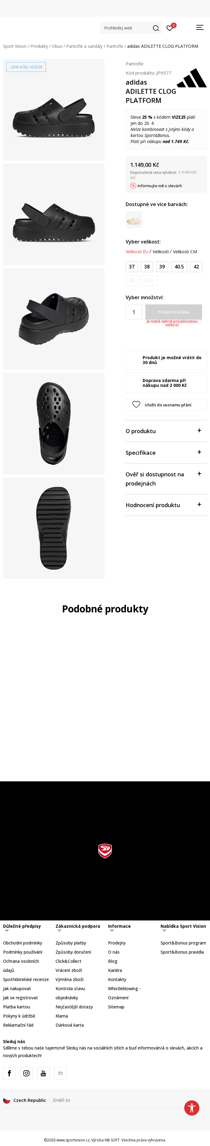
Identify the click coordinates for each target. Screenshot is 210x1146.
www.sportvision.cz (73, 1140)
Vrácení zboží (69, 970)
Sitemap (116, 1007)
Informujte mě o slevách (160, 185)
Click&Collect (68, 961)
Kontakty (117, 979)
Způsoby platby (71, 943)
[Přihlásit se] (170, 27)
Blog (112, 961)
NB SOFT (112, 1140)
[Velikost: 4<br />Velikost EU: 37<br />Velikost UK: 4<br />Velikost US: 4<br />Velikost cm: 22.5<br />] (132, 266)
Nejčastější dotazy (74, 1007)
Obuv (57, 46)
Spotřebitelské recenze (26, 979)
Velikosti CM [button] (185, 251)
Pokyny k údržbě (19, 1016)
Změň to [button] (61, 1100)
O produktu (163, 430)
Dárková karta (70, 1025)
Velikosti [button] (161, 251)
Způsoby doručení (73, 952)
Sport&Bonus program (183, 943)
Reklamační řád (18, 1025)
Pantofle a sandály (84, 46)
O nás (114, 952)
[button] (131, 28)
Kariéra (115, 970)
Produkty (39, 46)
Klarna (62, 1016)
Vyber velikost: (143, 241)
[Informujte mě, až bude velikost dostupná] (132, 280)
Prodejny (117, 943)
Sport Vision (14, 46)
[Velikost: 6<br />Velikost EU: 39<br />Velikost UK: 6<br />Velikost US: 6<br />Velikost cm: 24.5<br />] (162, 266)
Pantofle (115, 46)
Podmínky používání (22, 952)
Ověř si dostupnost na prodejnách (163, 478)
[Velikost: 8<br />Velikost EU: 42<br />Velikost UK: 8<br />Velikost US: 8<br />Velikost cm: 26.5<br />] (196, 266)
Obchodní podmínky (22, 943)
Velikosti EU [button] (137, 251)
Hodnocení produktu (163, 504)
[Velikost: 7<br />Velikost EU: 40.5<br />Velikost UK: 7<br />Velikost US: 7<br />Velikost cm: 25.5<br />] (179, 266)
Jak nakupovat (17, 988)
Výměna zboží (69, 979)
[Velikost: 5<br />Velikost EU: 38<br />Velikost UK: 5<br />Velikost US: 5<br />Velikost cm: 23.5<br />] (147, 266)
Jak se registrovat (20, 998)
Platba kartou (16, 1007)
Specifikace (163, 452)
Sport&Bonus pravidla (182, 952)
